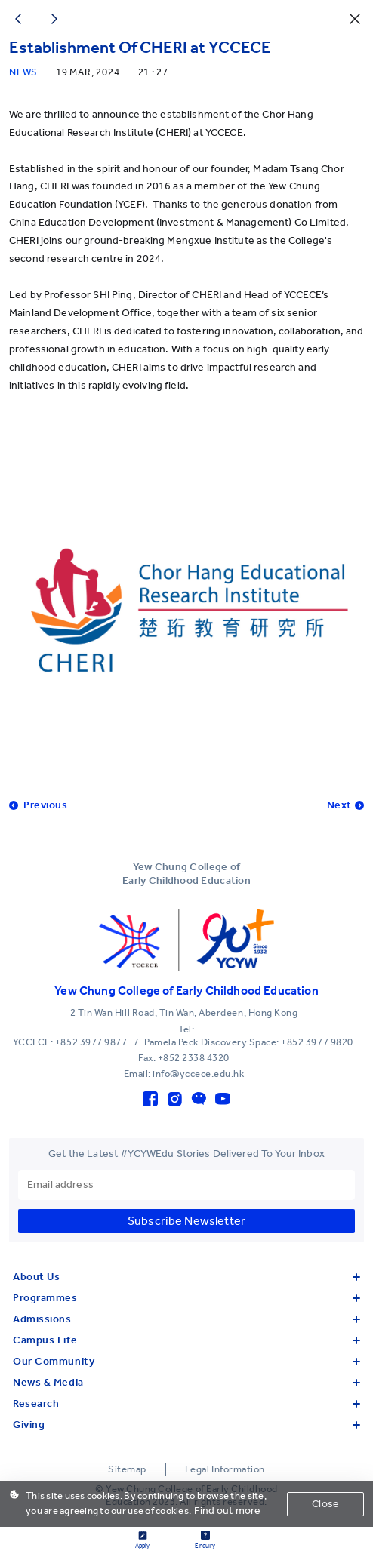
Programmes (186, 1297)
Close (325, 1503)
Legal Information (225, 1469)
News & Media (186, 1382)
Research (186, 1403)
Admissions (186, 1318)
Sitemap (127, 1469)
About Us (186, 1276)
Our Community (186, 1361)
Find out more (227, 1510)
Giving (186, 1424)
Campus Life (186, 1340)
